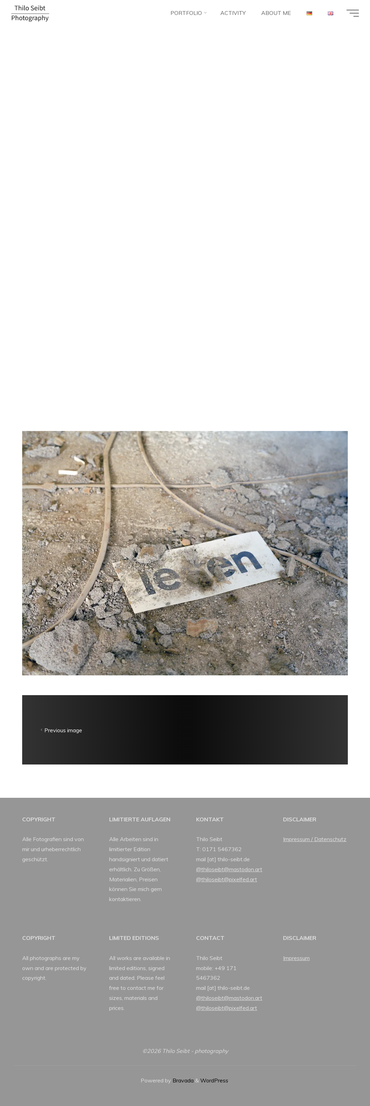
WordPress (214, 1080)
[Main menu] (352, 13)
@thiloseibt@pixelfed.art (226, 879)
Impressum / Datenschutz (314, 839)
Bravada (182, 1080)
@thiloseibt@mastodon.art (229, 869)
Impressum (296, 957)
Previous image (60, 729)
